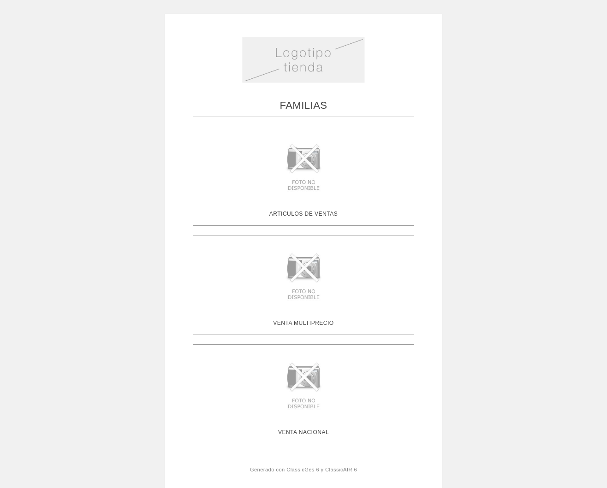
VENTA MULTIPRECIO (303, 323)
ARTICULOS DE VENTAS (303, 214)
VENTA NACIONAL (303, 432)
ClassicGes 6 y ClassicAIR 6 (321, 469)
